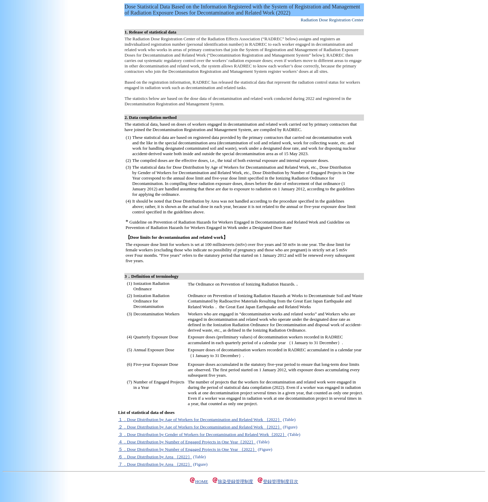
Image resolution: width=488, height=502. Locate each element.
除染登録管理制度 (235, 481)
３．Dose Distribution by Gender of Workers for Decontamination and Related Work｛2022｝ (202, 434)
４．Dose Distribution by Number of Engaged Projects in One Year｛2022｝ (187, 441)
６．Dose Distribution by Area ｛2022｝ (155, 456)
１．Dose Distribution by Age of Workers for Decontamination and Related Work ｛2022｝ (200, 419)
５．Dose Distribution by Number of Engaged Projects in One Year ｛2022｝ (187, 449)
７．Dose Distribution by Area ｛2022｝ (155, 464)
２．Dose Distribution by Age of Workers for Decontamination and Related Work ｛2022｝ (200, 427)
